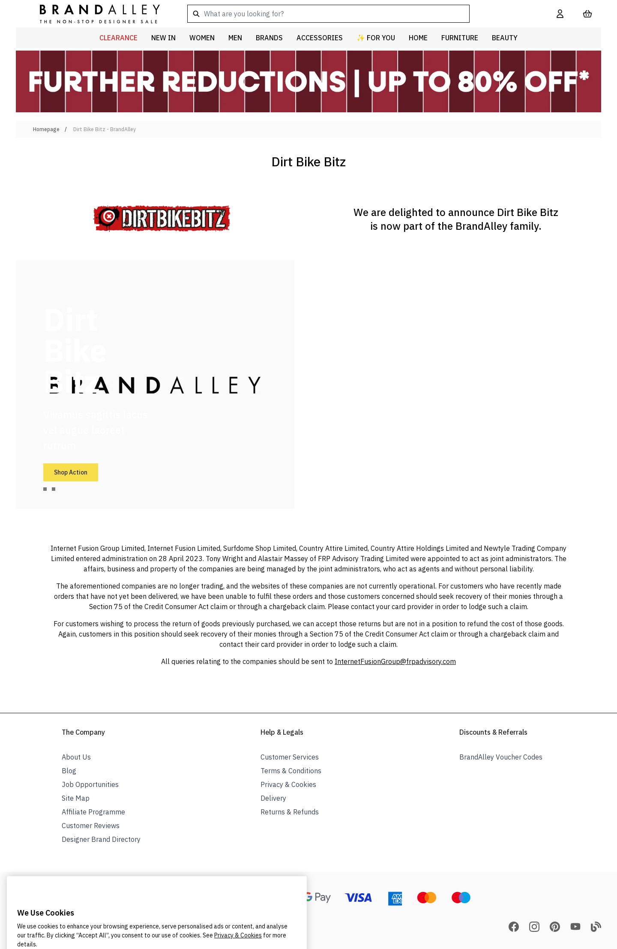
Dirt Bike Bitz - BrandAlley (104, 129)
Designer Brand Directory (101, 839)
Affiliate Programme (93, 812)
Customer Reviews (91, 825)
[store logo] (93, 13)
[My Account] (560, 13)
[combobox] (358, 14)
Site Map (76, 798)
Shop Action (70, 472)
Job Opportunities (90, 784)
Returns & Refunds (290, 812)
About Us (76, 757)
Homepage (46, 129)
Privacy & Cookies (288, 784)
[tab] (45, 489)
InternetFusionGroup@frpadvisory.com (395, 661)
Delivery (273, 798)
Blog (69, 770)
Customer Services (290, 757)
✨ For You (375, 37)
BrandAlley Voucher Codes (500, 757)
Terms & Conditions (291, 770)
